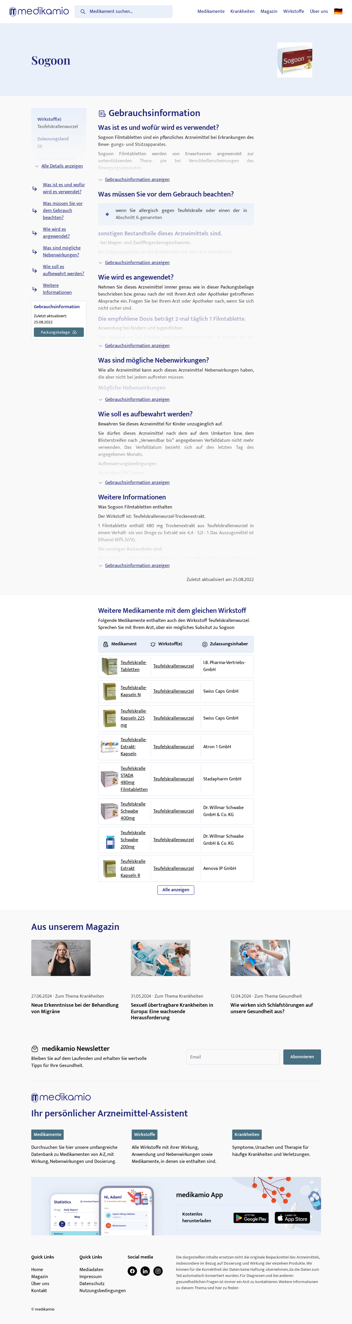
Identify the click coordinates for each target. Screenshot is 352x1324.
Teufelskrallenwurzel (173, 666)
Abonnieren (302, 1057)
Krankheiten (242, 11)
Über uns (319, 11)
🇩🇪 (338, 12)
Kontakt (39, 1290)
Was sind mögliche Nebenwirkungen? (62, 252)
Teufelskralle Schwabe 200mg (133, 840)
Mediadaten (91, 1269)
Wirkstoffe (293, 11)
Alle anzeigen (175, 890)
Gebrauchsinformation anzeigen (134, 180)
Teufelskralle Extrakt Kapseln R (133, 868)
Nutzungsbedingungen (102, 1290)
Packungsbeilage (59, 332)
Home (37, 1269)
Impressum (90, 1276)
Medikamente (211, 11)
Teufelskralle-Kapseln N (134, 692)
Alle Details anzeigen (58, 166)
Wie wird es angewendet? (56, 233)
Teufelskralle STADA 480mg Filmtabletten (134, 779)
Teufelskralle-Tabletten (134, 666)
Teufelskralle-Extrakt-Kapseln (134, 747)
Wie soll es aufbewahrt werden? (63, 270)
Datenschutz (92, 1283)
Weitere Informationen (57, 289)
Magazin (269, 11)
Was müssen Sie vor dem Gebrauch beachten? (63, 210)
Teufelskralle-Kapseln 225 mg (134, 718)
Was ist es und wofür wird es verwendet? (64, 189)
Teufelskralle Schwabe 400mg (133, 811)
